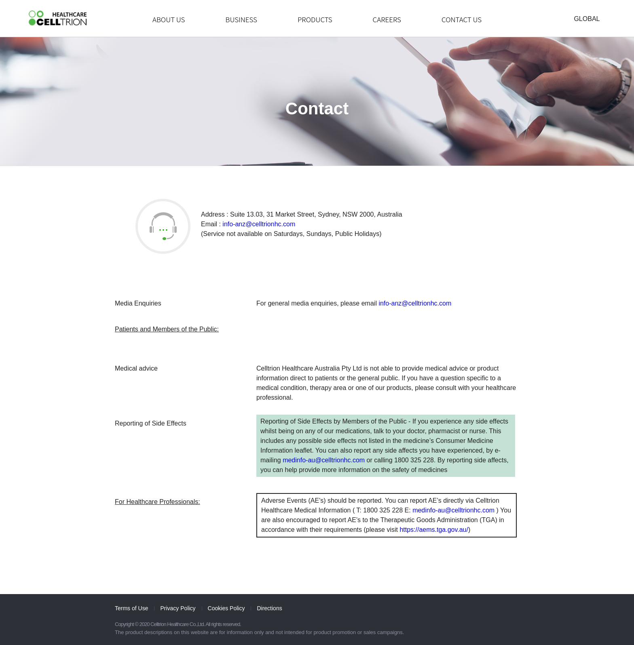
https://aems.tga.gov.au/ (433, 529)
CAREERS (387, 19)
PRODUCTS (315, 19)
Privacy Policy (177, 608)
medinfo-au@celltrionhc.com (324, 460)
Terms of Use (131, 608)
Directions (269, 608)
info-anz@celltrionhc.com (258, 224)
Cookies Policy (226, 608)
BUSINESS (241, 19)
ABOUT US (168, 19)
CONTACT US (462, 19)
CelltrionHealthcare (58, 18)
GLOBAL (587, 19)
